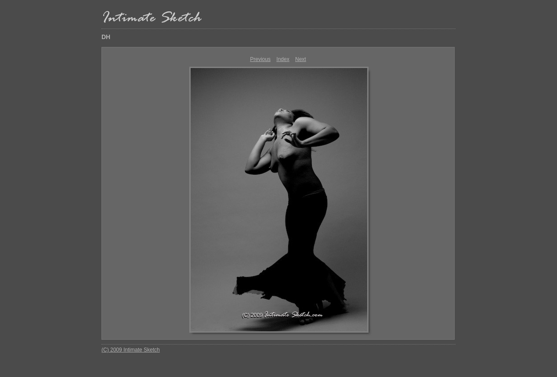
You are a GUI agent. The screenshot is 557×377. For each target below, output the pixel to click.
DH (105, 36)
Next (300, 59)
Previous (260, 59)
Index (282, 59)
